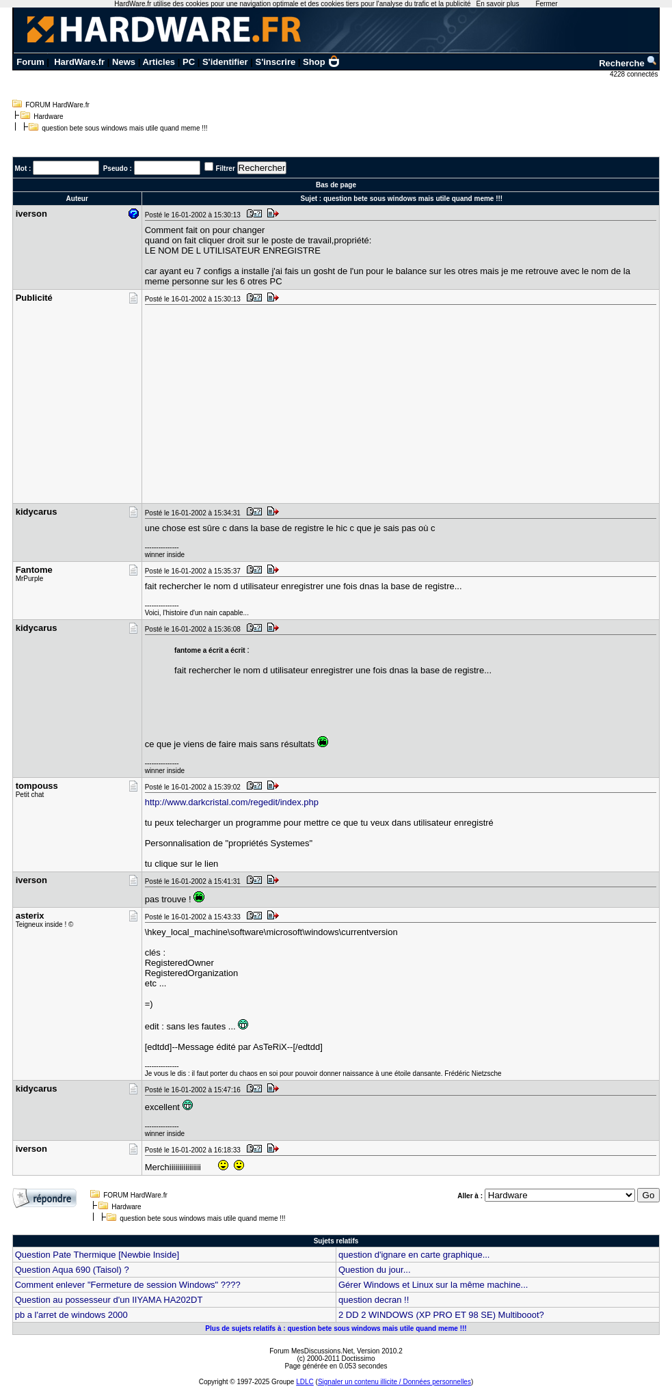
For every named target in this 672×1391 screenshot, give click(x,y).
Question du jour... (374, 1270)
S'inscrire (275, 62)
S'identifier (225, 62)
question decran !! (373, 1300)
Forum (30, 62)
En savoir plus (498, 4)
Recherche (628, 63)
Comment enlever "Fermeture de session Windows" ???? (128, 1285)
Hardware (48, 116)
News (123, 62)
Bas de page (336, 185)
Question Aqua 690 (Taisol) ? (72, 1270)
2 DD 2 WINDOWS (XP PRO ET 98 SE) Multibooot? (441, 1315)
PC (189, 62)
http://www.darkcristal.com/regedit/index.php (232, 802)
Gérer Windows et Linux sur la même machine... (433, 1285)
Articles (158, 62)
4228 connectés (635, 74)
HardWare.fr (79, 62)
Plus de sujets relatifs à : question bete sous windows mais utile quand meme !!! (335, 1328)
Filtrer (224, 168)
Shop (321, 62)
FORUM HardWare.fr (57, 105)
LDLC (305, 1382)
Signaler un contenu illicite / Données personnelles (394, 1382)
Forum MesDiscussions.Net (311, 1351)
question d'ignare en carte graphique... (413, 1255)
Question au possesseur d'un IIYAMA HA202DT (109, 1300)
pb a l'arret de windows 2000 (71, 1315)
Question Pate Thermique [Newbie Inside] (97, 1255)
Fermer (546, 4)
